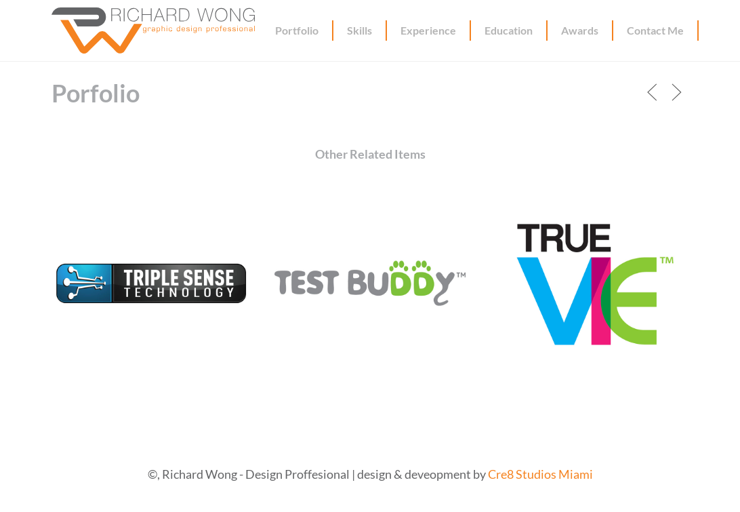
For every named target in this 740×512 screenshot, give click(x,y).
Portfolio (296, 30)
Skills (359, 30)
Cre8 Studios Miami (540, 474)
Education (509, 30)
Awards (579, 30)
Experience (428, 30)
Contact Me (655, 30)
